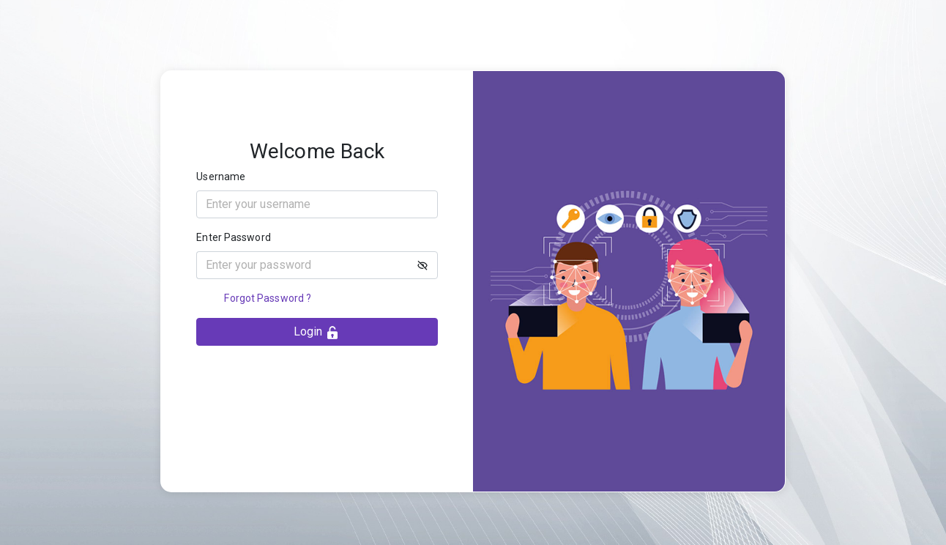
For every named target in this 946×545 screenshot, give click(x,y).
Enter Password (233, 237)
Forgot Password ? (267, 298)
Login (317, 332)
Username (220, 176)
